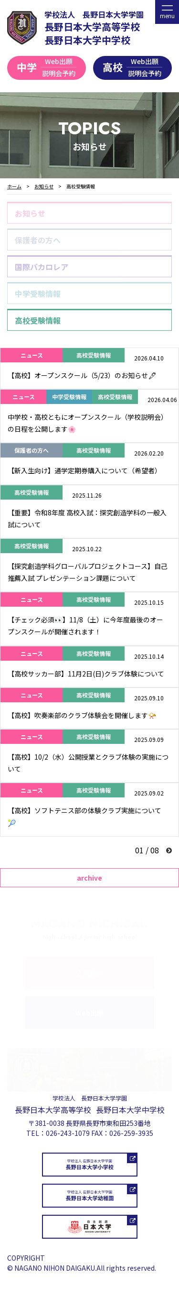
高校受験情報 (38, 320)
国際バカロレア (41, 266)
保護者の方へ (38, 240)
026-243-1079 (68, 1133)
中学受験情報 (38, 293)
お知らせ (30, 213)
